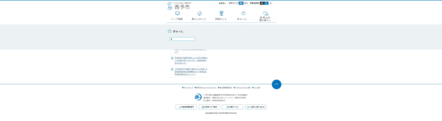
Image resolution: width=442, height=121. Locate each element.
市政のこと (221, 19)
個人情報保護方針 (226, 87)
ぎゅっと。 (243, 19)
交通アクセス (234, 107)
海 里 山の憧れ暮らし (265, 18)
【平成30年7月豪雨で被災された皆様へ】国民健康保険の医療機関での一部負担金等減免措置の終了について (191, 71)
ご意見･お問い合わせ (257, 107)
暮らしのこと (199, 19)
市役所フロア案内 (211, 107)
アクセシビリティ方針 (243, 87)
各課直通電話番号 (187, 107)
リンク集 (257, 87)
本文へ (223, 3)
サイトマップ (188, 87)
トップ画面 (177, 19)
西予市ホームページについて (206, 87)
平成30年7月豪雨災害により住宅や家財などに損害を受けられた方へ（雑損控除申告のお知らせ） (191, 60)
